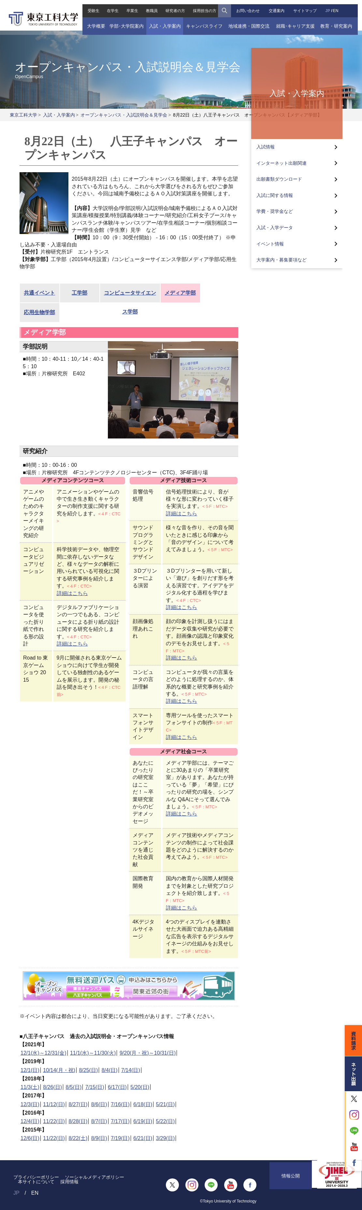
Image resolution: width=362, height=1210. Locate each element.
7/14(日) (130, 1070)
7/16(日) (120, 1104)
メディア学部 (180, 293)
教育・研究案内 (340, 21)
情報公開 (290, 1185)
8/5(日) (74, 1087)
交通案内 (278, 6)
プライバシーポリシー (36, 1177)
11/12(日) (54, 1104)
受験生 (89, 6)
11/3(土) (30, 1087)
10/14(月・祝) (59, 1070)
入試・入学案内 (163, 21)
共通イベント (39, 293)
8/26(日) (52, 1087)
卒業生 (130, 6)
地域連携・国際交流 (249, 21)
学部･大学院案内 (124, 21)
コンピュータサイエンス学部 (130, 296)
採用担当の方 (205, 6)
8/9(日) (99, 1138)
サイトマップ (307, 6)
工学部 (79, 293)
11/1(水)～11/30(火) (93, 1053)
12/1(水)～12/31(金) (43, 1053)
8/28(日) (77, 1121)
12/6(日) (30, 1138)
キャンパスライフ (203, 21)
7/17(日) (120, 1121)
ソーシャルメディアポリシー (94, 1177)
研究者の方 (175, 6)
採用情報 (69, 1181)
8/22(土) (77, 1138)
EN (338, 6)
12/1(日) (30, 1070)
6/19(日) (142, 1121)
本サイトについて (36, 1181)
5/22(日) (165, 1121)
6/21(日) (142, 1138)
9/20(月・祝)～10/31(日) (148, 1053)
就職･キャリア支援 (297, 21)
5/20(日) (139, 1087)
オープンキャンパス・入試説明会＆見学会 (123, 115)
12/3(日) (30, 1104)
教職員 (151, 6)
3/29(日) (165, 1138)
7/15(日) (94, 1087)
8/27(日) (77, 1104)
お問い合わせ (249, 6)
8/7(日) (99, 1121)
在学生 (110, 6)
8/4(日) (110, 1070)
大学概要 (92, 21)
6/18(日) (142, 1104)
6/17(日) (117, 1087)
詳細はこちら (72, 593)
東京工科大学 (23, 115)
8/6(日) (99, 1104)
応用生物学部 (39, 312)
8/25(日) (88, 1070)
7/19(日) (120, 1138)
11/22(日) (54, 1121)
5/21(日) (165, 1104)
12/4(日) (30, 1121)
